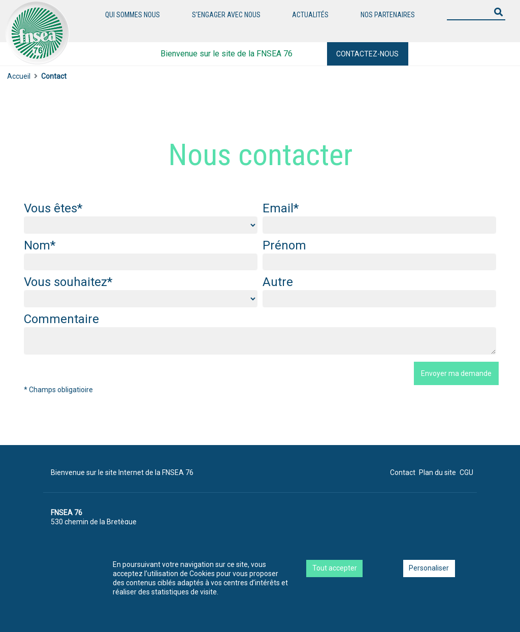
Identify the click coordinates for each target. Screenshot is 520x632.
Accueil (18, 76)
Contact (402, 472)
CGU (466, 472)
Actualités (310, 15)
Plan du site (437, 472)
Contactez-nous (367, 54)
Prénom (284, 245)
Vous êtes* (53, 208)
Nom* (39, 245)
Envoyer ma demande (456, 373)
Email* (281, 208)
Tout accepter (334, 568)
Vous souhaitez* (68, 282)
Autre (278, 282)
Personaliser (429, 568)
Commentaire (61, 319)
